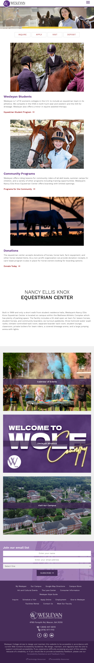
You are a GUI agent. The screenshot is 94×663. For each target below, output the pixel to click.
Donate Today (10, 266)
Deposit (71, 35)
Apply (39, 35)
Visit (54, 35)
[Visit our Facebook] (39, 635)
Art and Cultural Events (27, 590)
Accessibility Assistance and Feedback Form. (46, 654)
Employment (61, 600)
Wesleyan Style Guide (48, 594)
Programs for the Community (18, 189)
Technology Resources (36, 659)
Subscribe (47, 573)
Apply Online (46, 600)
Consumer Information (70, 590)
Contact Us (48, 604)
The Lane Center (49, 590)
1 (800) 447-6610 (47, 627)
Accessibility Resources (60, 659)
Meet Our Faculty (64, 604)
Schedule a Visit (29, 600)
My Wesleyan (21, 586)
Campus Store (75, 586)
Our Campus (36, 586)
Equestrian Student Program (17, 112)
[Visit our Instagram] (45, 635)
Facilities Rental (32, 604)
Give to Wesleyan (77, 600)
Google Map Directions (55, 586)
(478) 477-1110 (47, 630)
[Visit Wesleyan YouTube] (52, 635)
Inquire (22, 35)
